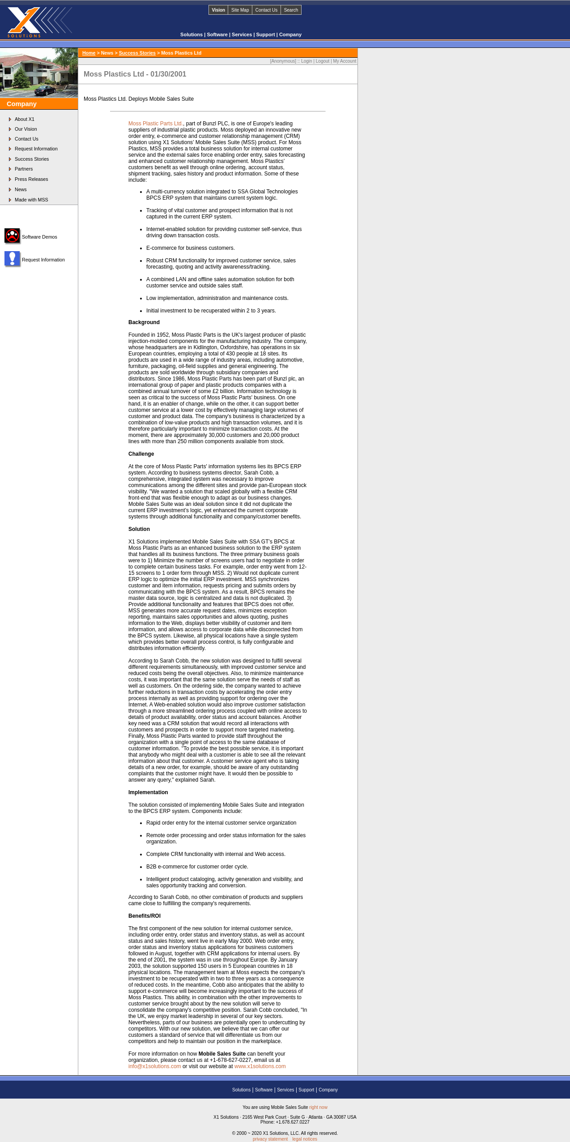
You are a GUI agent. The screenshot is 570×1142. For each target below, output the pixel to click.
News (21, 189)
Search (291, 10)
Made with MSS (31, 199)
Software (218, 34)
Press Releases (31, 179)
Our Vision (26, 129)
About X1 (24, 119)
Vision (218, 10)
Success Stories (32, 159)
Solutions (192, 34)
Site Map (240, 10)
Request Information (36, 148)
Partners (24, 168)
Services (242, 34)
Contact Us (266, 10)
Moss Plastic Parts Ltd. (155, 123)
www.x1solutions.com (260, 1066)
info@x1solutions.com (154, 1066)
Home (89, 53)
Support (266, 34)
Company (290, 34)
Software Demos (39, 237)
